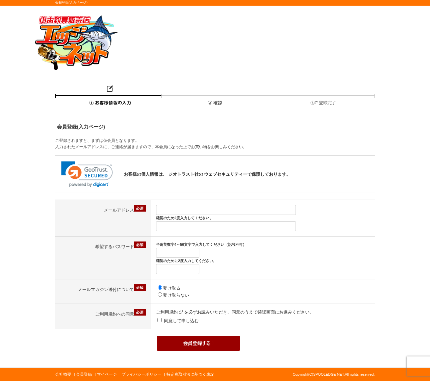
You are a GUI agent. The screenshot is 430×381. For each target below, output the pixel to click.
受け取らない (176, 295)
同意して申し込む (181, 320)
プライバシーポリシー (141, 374)
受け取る (171, 288)
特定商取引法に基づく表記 (190, 374)
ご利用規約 (169, 312)
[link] (87, 174)
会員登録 (84, 374)
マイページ (107, 374)
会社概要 (63, 374)
